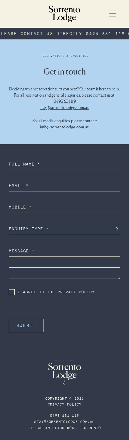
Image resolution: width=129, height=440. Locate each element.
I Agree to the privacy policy (52, 292)
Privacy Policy (65, 404)
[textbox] (64, 229)
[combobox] (64, 229)
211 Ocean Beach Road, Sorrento (64, 428)
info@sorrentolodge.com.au (64, 126)
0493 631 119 (64, 101)
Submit (26, 325)
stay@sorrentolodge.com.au (64, 107)
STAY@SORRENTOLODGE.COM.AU (64, 422)
